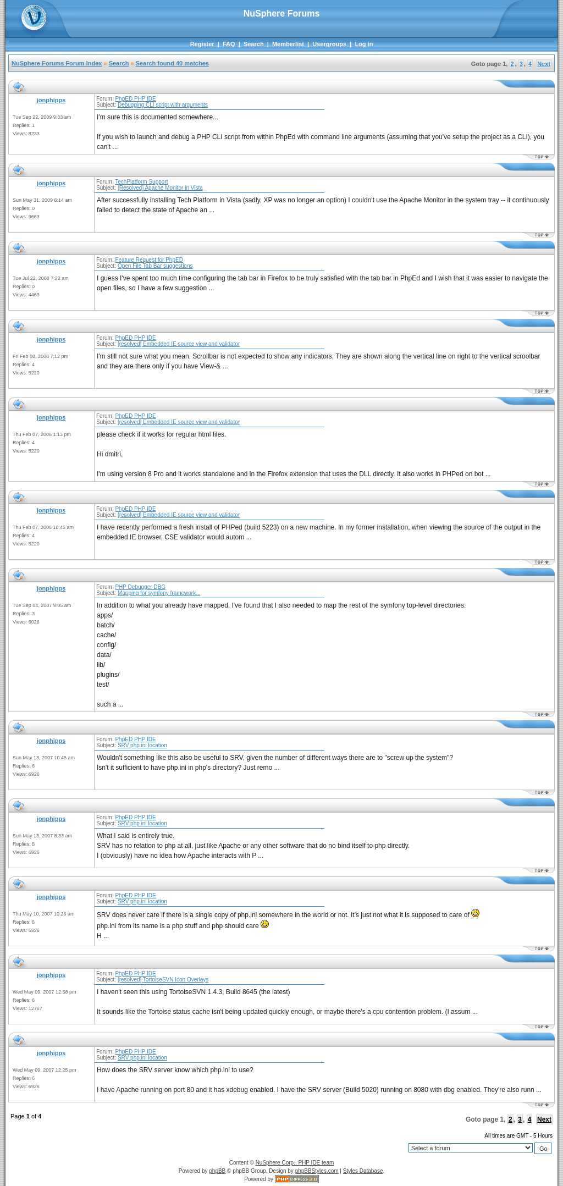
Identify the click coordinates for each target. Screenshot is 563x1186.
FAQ (229, 44)
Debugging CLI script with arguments (163, 105)
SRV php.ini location (142, 745)
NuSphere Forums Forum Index (57, 63)
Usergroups (329, 44)
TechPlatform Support (141, 182)
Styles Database (363, 1171)
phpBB (217, 1171)
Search (254, 44)
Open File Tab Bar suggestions (155, 266)
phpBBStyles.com (317, 1171)
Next (543, 63)
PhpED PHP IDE (135, 99)
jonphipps (51, 100)
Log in (364, 44)
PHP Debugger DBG (140, 587)
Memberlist (288, 44)
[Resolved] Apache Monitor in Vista (160, 188)
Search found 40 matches (172, 63)
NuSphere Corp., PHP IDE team (295, 1163)
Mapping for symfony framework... (159, 593)
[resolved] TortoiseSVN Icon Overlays (163, 980)
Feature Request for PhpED (149, 260)
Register (202, 44)
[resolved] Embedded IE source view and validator (179, 344)
